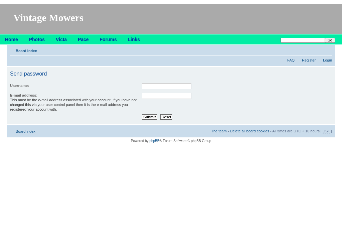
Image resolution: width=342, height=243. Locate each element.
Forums (108, 39)
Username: (19, 86)
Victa (61, 39)
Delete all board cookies (249, 131)
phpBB (154, 141)
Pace (83, 39)
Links (134, 39)
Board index (26, 51)
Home (11, 39)
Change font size (327, 49)
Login (327, 60)
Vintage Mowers (48, 17)
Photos (37, 39)
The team (218, 131)
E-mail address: (23, 95)
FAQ (291, 60)
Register (309, 60)
